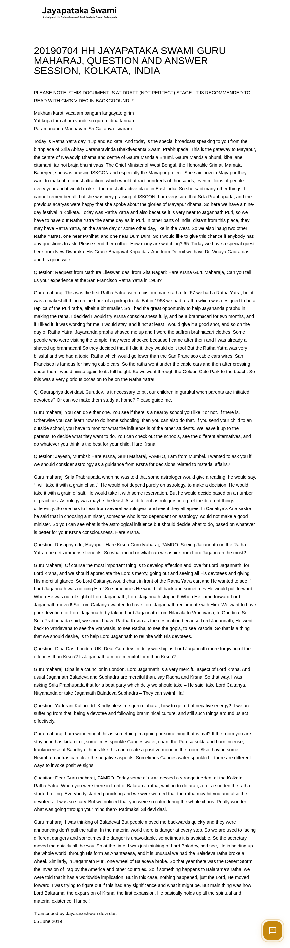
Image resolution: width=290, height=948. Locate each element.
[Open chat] (272, 930)
